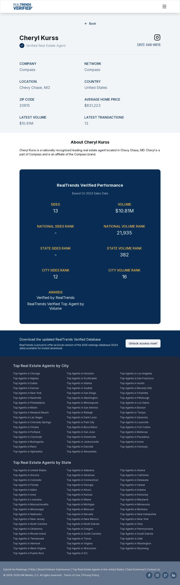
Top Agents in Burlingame (28, 441)
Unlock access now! (143, 343)
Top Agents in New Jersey (29, 519)
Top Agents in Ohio (131, 523)
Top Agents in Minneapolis (82, 402)
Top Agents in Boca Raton (82, 427)
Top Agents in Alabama (80, 470)
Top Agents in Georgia (80, 484)
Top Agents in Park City (80, 422)
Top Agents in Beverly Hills (136, 388)
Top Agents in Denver (26, 388)
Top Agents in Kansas (80, 494)
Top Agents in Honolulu (134, 446)
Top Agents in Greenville (81, 436)
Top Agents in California (134, 475)
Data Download (135, 569)
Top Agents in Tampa (133, 412)
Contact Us (153, 569)
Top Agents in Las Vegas (28, 417)
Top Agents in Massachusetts (31, 504)
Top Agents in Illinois (79, 489)
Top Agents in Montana (134, 509)
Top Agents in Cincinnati (27, 436)
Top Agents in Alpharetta (27, 451)
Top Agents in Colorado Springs (32, 422)
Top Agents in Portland (26, 432)
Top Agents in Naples (26, 378)
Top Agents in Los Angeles (136, 373)
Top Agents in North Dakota (83, 523)
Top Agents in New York (27, 392)
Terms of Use (72, 575)
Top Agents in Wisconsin (81, 548)
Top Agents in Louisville (134, 422)
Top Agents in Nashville (27, 397)
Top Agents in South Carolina (84, 533)
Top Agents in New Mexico (83, 519)
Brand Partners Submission (54, 569)
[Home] (22, 6)
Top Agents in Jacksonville (83, 441)
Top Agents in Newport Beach (31, 412)
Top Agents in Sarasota (134, 417)
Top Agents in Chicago (26, 373)
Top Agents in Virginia (80, 543)
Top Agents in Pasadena (134, 436)
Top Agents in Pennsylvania (136, 528)
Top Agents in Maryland (134, 499)
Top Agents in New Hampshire (138, 514)
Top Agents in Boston (133, 407)
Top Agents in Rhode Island (29, 533)
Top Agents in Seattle (79, 388)
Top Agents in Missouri (80, 509)
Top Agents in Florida (25, 484)
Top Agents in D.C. (77, 553)
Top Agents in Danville (80, 446)
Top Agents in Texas (79, 538)
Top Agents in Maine (79, 499)
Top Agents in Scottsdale (82, 378)
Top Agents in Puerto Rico (28, 553)
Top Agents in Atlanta (79, 383)
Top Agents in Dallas (25, 383)
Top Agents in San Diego (81, 392)
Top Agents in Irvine (132, 441)
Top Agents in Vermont (26, 543)
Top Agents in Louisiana (27, 499)
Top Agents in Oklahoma (27, 528)
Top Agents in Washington (82, 397)
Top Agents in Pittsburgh (134, 397)
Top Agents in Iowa (24, 494)
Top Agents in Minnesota (135, 504)
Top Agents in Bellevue (134, 432)
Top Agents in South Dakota (136, 533)
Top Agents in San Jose (81, 432)
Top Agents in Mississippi (28, 509)
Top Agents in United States (29, 470)
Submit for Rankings (15, 569)
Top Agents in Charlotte (134, 392)
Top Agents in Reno (25, 446)
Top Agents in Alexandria (81, 451)
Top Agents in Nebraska (27, 514)
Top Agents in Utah (131, 538)
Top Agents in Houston (80, 373)
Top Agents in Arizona (26, 475)
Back (90, 23)
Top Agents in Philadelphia (29, 402)
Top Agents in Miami (25, 407)
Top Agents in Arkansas (81, 475)
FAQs (32, 569)
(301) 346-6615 (149, 45)
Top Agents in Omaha (26, 427)
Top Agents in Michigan (81, 504)
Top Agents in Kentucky (134, 494)
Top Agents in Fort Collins (135, 427)
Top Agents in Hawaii (132, 484)
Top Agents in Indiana (133, 489)
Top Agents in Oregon (80, 528)
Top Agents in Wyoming (134, 548)
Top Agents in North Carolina (30, 523)
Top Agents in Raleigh (80, 412)
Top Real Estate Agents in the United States (98, 569)
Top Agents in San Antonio (82, 407)
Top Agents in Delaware (134, 480)
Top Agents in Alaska (132, 470)
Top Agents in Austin (132, 383)
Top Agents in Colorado (27, 480)
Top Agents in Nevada (80, 514)
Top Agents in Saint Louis (82, 417)
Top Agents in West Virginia (29, 548)
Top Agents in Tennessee (28, 538)
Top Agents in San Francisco (137, 378)
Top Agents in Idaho (25, 489)
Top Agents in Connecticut (82, 480)
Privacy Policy (91, 575)
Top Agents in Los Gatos (134, 402)
